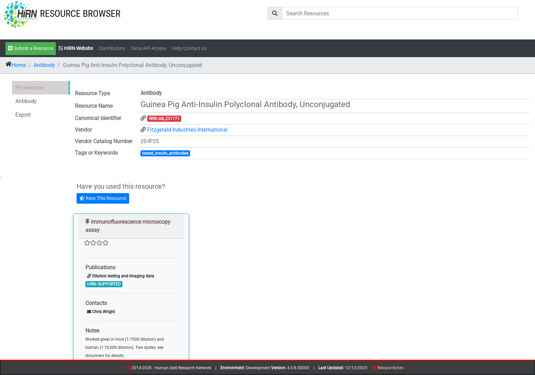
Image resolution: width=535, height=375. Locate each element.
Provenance (29, 87)
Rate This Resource (103, 198)
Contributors (111, 48)
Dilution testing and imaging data (120, 276)
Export (23, 115)
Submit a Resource (30, 48)
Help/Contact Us (189, 48)
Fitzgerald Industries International (187, 129)
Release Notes (390, 367)
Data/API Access (148, 48)
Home (19, 65)
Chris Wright (101, 311)
